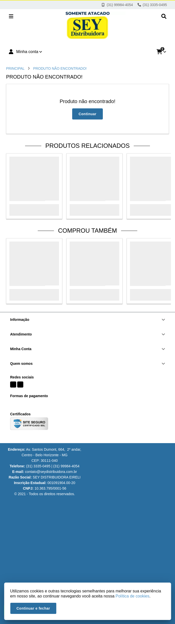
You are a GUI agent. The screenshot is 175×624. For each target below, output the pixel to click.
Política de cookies (132, 596)
